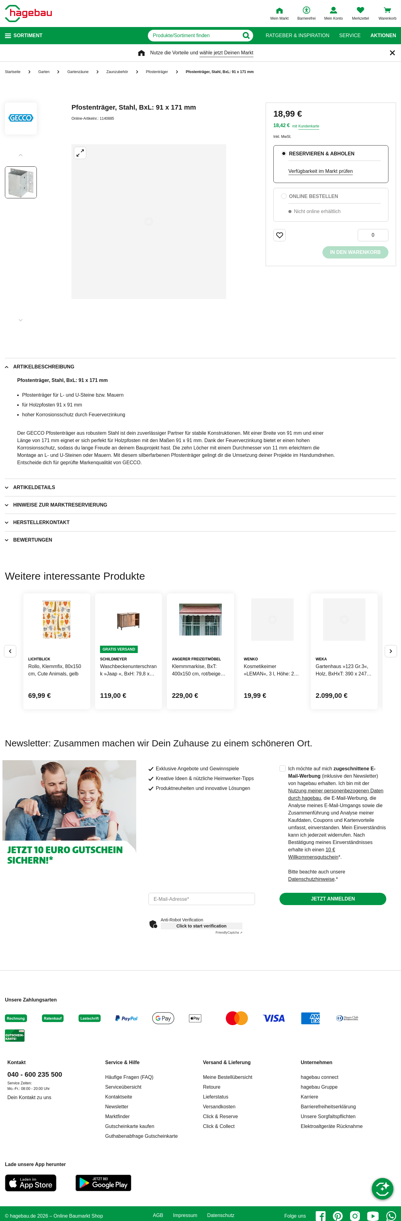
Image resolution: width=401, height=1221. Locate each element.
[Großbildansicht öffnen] (148, 221)
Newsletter (117, 1154)
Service (350, 35)
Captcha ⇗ (229, 980)
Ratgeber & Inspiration (297, 35)
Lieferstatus (216, 1144)
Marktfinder (117, 1164)
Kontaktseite (118, 1144)
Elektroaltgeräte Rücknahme (332, 1174)
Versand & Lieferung (227, 1110)
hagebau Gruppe (319, 1134)
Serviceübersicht (123, 1134)
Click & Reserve (220, 1164)
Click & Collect (219, 1174)
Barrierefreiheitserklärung (328, 1154)
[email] (202, 947)
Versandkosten (219, 1154)
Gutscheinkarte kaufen (129, 1174)
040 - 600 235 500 (34, 1122)
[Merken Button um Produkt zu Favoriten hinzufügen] (279, 235)
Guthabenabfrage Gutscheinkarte (141, 1184)
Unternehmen (316, 1110)
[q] (183, 35)
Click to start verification (201, 973)
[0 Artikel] (373, 235)
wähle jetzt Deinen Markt (226, 52)
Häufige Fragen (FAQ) (129, 1125)
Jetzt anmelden (333, 946)
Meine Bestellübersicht (228, 1125)
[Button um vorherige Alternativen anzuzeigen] (10, 675)
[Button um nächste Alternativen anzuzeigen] (391, 675)
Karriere (309, 1144)
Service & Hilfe (122, 1110)
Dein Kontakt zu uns (29, 1145)
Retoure (212, 1134)
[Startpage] (28, 13)
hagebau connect (319, 1125)
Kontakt (16, 1110)
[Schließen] (392, 52)
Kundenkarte (308, 126)
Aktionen (383, 35)
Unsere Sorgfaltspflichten (328, 1164)
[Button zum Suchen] (253, 35)
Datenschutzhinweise (311, 927)
